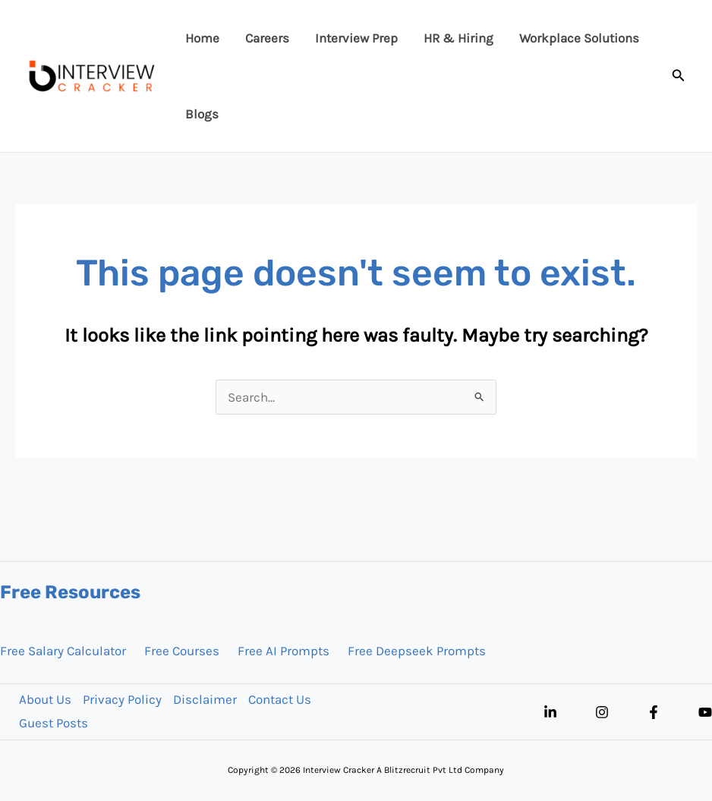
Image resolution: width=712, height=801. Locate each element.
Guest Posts (53, 722)
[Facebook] (653, 712)
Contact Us (279, 699)
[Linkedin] (550, 712)
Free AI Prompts (283, 650)
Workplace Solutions (579, 38)
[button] (678, 76)
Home (202, 38)
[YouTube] (705, 712)
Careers (267, 38)
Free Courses (181, 650)
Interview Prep (356, 38)
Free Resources (70, 592)
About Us (45, 699)
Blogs (202, 113)
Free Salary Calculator (63, 650)
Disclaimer (205, 699)
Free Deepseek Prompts (417, 650)
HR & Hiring (458, 38)
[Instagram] (602, 712)
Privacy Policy (122, 699)
